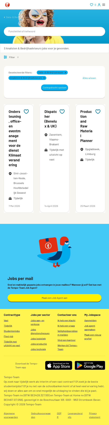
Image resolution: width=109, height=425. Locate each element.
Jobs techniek (38, 349)
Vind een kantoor (67, 340)
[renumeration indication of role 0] (93, 4)
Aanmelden (90, 320)
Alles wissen (89, 77)
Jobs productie (39, 343)
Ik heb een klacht (66, 320)
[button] (65, 72)
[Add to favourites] (26, 111)
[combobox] (54, 31)
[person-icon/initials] (99, 4)
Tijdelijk (8, 325)
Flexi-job (8, 336)
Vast (6, 320)
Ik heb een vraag (66, 325)
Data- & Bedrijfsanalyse (18, 17)
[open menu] (103, 4)
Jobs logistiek (38, 338)
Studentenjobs (12, 330)
